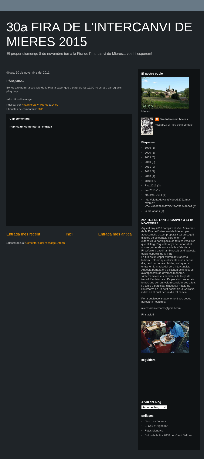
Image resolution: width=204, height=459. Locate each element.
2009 (148, 157)
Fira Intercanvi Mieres (174, 119)
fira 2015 (150, 190)
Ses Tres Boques (155, 421)
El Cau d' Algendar (156, 425)
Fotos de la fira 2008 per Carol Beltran (168, 435)
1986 (148, 147)
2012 (148, 171)
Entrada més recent (23, 234)
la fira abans (152, 211)
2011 (41, 109)
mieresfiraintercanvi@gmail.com (161, 308)
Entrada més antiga (115, 234)
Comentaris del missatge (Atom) (45, 242)
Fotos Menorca (154, 430)
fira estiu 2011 (153, 194)
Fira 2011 (150, 185)
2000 (148, 152)
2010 (148, 162)
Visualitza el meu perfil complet (174, 124)
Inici (69, 234)
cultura (149, 180)
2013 (148, 176)
